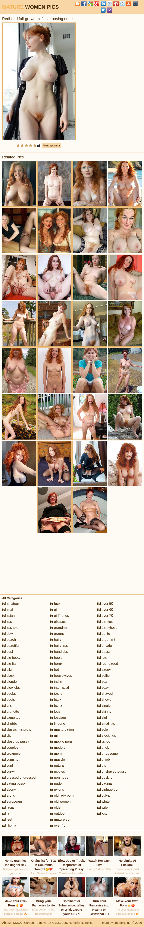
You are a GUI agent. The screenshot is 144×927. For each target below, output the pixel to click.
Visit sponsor (51, 145)
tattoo (103, 741)
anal (7, 609)
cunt (7, 765)
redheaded (107, 663)
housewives (61, 675)
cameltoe (11, 717)
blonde (9, 681)
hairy (56, 639)
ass (7, 621)
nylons (57, 789)
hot (54, 669)
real (102, 657)
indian (56, 681)
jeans (56, 693)
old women (60, 801)
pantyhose (107, 627)
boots (8, 699)
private (104, 645)
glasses (58, 621)
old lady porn (62, 795)
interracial (59, 687)
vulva (103, 795)
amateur (10, 603)
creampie (11, 753)
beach (9, 639)
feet (7, 819)
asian (8, 615)
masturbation (62, 729)
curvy (8, 771)
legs (55, 711)
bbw (7, 633)
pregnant (106, 639)
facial (8, 807)
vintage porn (108, 789)
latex (55, 699)
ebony (9, 789)
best (7, 651)
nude (56, 783)
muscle (57, 759)
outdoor (58, 813)
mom (56, 753)
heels (56, 657)
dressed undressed (19, 777)
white (103, 801)
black (8, 675)
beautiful (10, 645)
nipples (57, 771)
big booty (11, 657)
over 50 (105, 603)
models (57, 747)
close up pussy (15, 741)
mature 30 (59, 819)
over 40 (58, 825)
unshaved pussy (111, 771)
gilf (54, 609)
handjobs (59, 651)
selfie (103, 675)
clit (6, 735)
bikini (8, 669)
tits (101, 765)
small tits (106, 723)
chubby (10, 723)
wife (102, 807)
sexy (103, 687)
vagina (104, 783)
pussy (103, 651)
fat (6, 813)
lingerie (57, 723)
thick (103, 747)
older (56, 807)
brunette (10, 711)
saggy (104, 669)
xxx (102, 813)
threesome (107, 753)
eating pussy (14, 783)
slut (102, 717)
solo (102, 729)
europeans (12, 801)
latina (56, 705)
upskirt (104, 777)
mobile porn (61, 741)
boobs (9, 693)
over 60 (105, 609)
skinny (104, 711)
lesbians (58, 717)
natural (57, 765)
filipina (9, 825)
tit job (103, 759)
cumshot (10, 759)
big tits (9, 663)
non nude (59, 777)
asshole (10, 627)
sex (102, 681)
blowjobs (11, 687)
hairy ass (59, 645)
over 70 (105, 615)
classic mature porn (19, 729)
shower (105, 699)
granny (57, 633)
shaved (105, 693)
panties (105, 621)
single (103, 705)
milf (54, 735)
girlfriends (59, 615)
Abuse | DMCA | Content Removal (24, 922)
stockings (106, 735)
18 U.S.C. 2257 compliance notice (70, 922)
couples (10, 747)
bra (7, 705)
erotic (8, 795)
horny (56, 663)
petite (103, 633)
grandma (59, 627)
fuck (55, 603)
